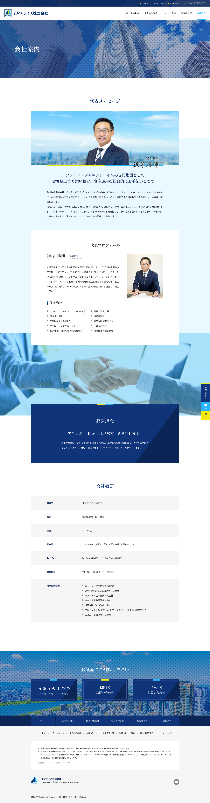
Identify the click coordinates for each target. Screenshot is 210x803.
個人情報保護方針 (147, 733)
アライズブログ (158, 3)
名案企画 (83, 797)
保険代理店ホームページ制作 (68, 797)
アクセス (145, 3)
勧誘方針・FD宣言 (127, 733)
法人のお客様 (169, 13)
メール (205, 415)
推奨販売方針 (108, 733)
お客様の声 (186, 13)
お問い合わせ (91, 733)
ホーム (43, 720)
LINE (206, 406)
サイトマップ (166, 733)
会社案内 (201, 13)
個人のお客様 (151, 13)
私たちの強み (132, 13)
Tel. (195, 3)
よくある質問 (174, 3)
